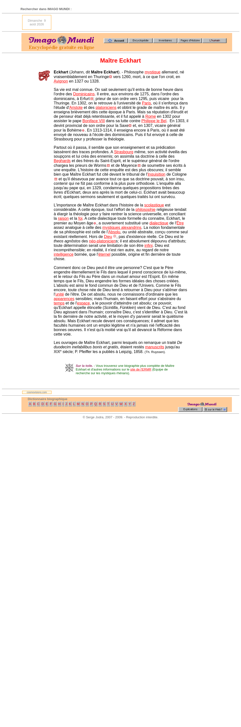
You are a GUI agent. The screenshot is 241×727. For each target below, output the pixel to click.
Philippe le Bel (153, 121)
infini (148, 245)
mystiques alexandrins (122, 227)
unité (59, 294)
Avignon (61, 81)
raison (63, 218)
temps (59, 303)
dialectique (158, 223)
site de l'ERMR (141, 369)
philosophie (145, 209)
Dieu (108, 237)
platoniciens (106, 107)
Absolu (114, 232)
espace (83, 303)
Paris (146, 103)
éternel (104, 254)
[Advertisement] (202, 22)
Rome (150, 116)
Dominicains (84, 94)
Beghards (62, 161)
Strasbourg (123, 152)
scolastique (154, 205)
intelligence (63, 254)
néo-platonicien (102, 241)
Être (180, 223)
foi (80, 218)
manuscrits (154, 347)
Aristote (76, 107)
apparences (64, 299)
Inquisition (156, 174)
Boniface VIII (94, 121)
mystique (152, 72)
